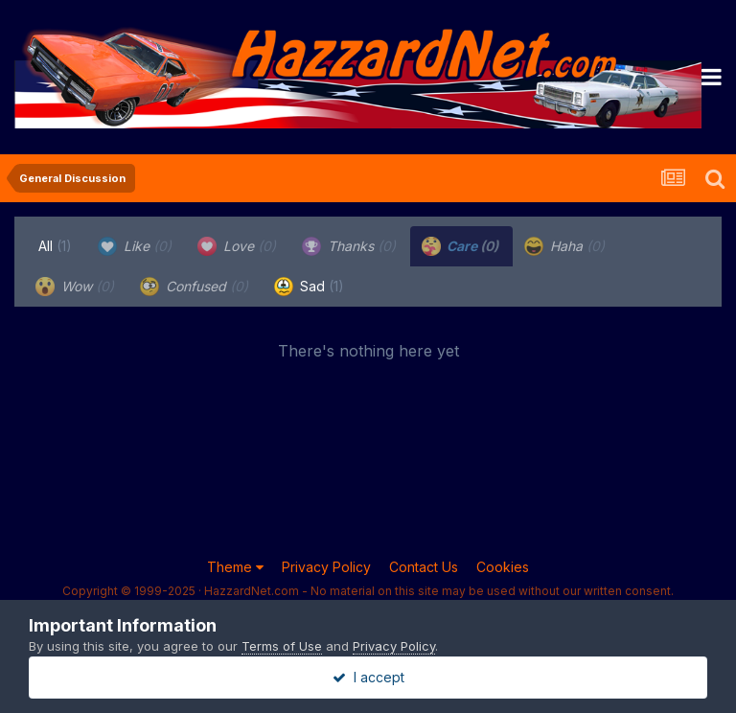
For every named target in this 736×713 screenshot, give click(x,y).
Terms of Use (282, 646)
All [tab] (55, 246)
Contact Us (423, 567)
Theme (235, 567)
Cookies (502, 567)
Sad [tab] (309, 286)
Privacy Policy (326, 567)
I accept (368, 677)
